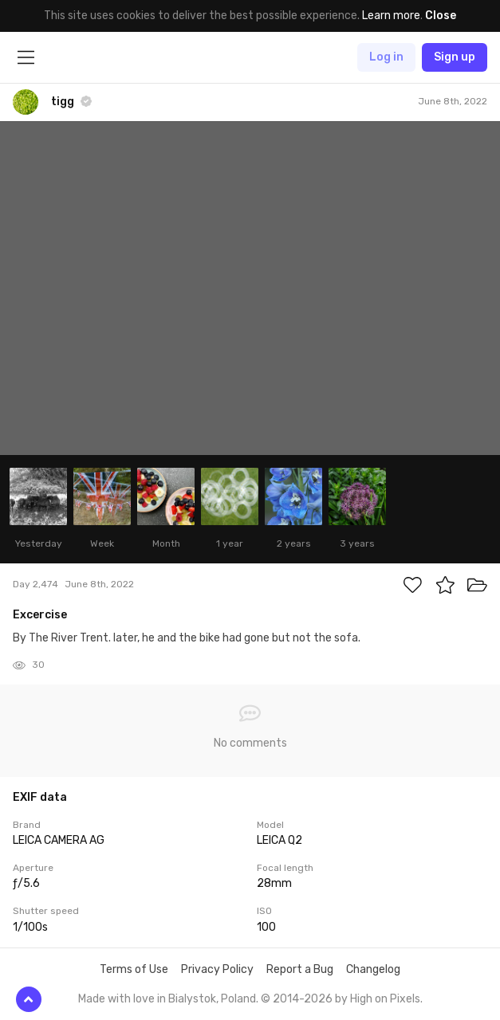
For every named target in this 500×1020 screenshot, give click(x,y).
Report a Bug (299, 969)
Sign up (454, 57)
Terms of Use (134, 969)
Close (440, 15)
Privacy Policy (217, 969)
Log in (386, 57)
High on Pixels (385, 999)
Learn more (391, 15)
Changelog (373, 969)
